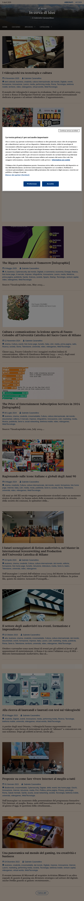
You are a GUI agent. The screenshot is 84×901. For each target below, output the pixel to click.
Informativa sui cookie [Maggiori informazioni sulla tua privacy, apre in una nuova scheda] (61, 160)
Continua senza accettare (69, 130)
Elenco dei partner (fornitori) (17, 175)
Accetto (50, 184)
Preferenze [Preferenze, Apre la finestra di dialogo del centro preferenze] (32, 184)
